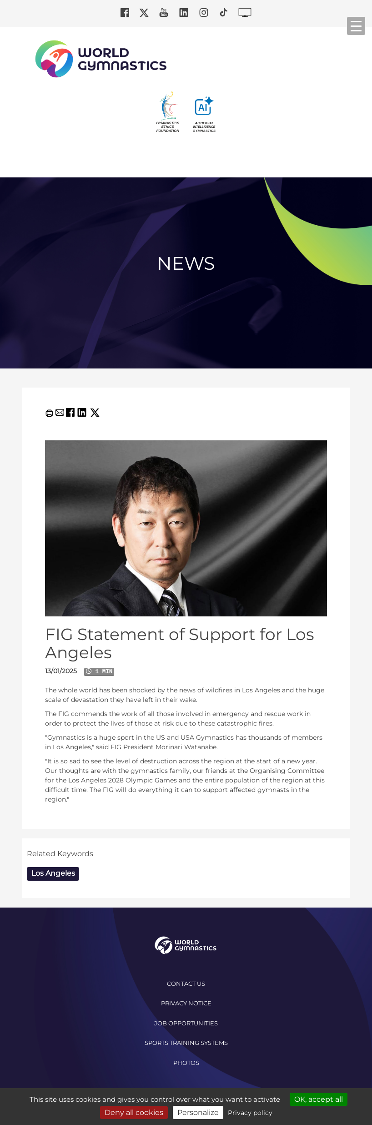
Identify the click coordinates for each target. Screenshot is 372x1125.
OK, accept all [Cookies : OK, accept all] (318, 1099)
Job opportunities (186, 1023)
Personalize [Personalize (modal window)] (198, 1112)
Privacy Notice (186, 1003)
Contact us (186, 983)
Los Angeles (53, 873)
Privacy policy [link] (250, 1113)
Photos (186, 1062)
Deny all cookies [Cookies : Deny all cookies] (134, 1112)
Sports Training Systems (186, 1042)
